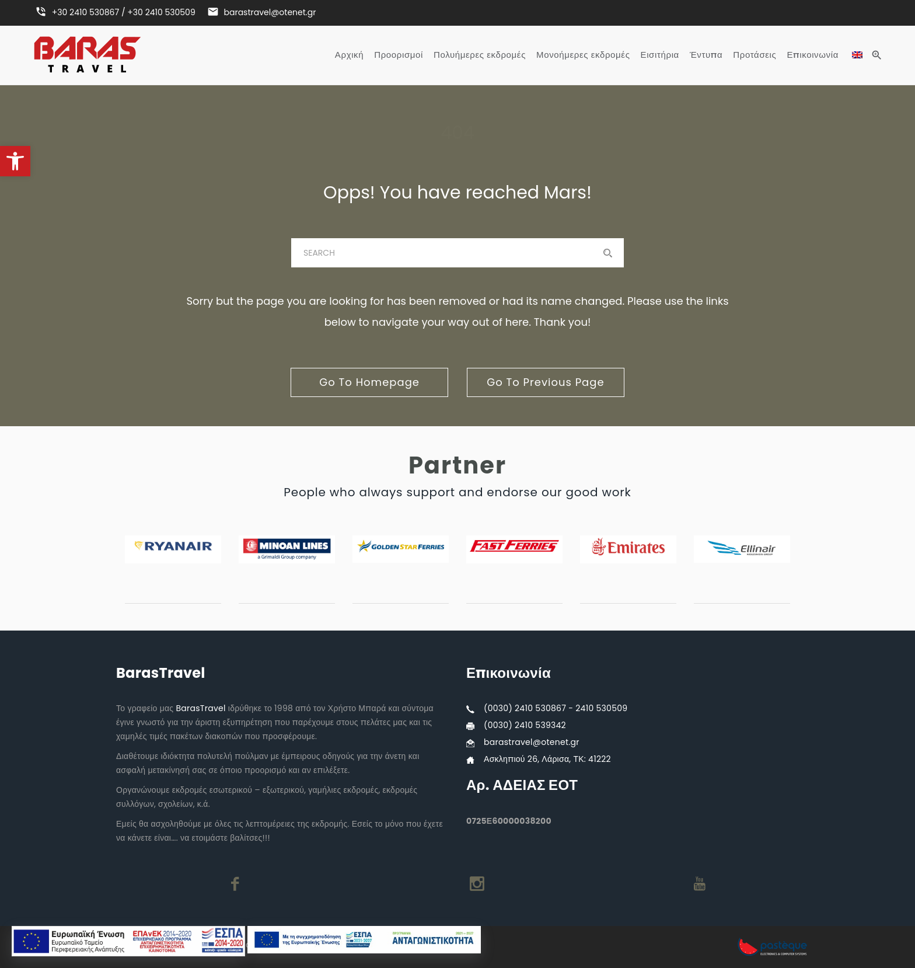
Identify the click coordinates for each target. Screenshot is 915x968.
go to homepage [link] (369, 382)
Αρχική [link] (349, 55)
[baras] (457, 252)
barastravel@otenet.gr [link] (531, 742)
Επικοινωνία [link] (813, 55)
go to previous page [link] (545, 382)
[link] (15, 161)
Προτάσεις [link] (754, 55)
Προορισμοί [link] (398, 55)
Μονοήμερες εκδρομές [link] (583, 55)
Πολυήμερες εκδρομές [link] (480, 55)
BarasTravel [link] (200, 708)
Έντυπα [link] (706, 55)
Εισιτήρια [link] (660, 55)
